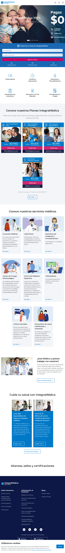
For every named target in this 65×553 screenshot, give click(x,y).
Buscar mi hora (45, 59)
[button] (28, 40)
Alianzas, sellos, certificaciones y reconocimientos (6, 498)
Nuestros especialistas (27, 516)
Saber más (18, 444)
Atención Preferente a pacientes (27, 504)
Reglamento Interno (27, 495)
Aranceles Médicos (26, 508)
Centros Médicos (6, 503)
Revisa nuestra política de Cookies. (41, 550)
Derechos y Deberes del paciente (28, 499)
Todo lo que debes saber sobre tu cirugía (28, 512)
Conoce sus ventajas (14, 29)
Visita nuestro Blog (32, 451)
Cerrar (60, 546)
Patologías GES (25, 524)
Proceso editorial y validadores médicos (27, 520)
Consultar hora (12, 64)
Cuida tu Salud (46, 493)
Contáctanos (4, 510)
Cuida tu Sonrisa (46, 496)
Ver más (32, 197)
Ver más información (46, 380)
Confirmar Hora (32, 64)
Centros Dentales (6, 506)
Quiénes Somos (5, 493)
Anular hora (53, 64)
